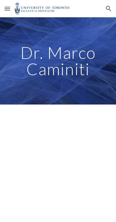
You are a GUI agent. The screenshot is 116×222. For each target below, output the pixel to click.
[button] (7, 8)
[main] (58, 61)
